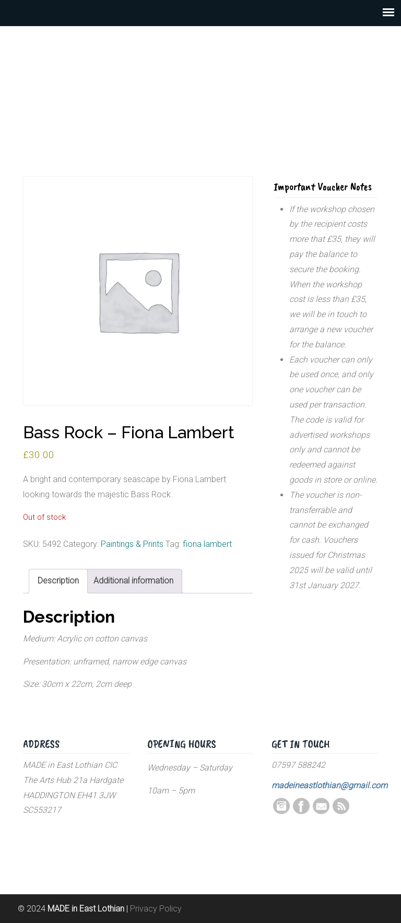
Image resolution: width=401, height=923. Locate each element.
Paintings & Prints (132, 544)
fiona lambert (207, 544)
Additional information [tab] (133, 581)
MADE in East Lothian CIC (200, 83)
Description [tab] (58, 581)
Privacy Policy (156, 909)
